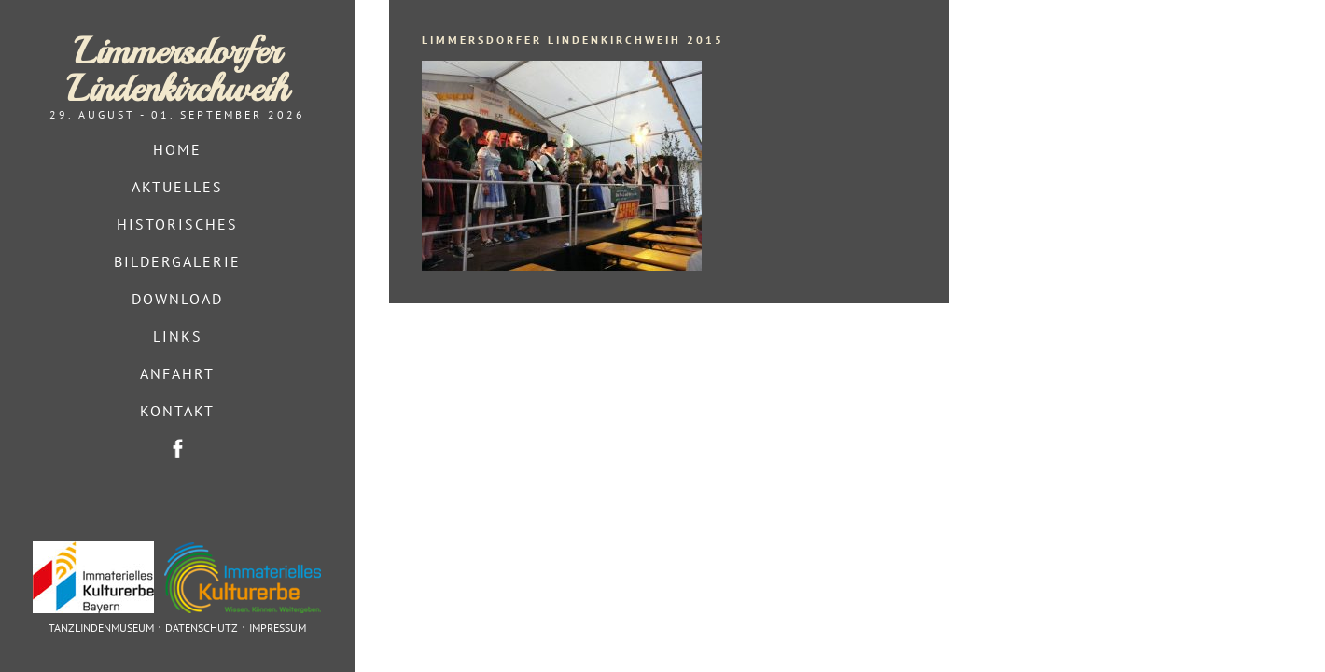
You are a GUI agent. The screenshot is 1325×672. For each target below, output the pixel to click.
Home (177, 149)
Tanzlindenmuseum (101, 628)
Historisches (177, 224)
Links (177, 336)
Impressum (277, 628)
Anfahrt (177, 373)
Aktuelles (177, 186)
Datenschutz (201, 628)
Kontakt (177, 410)
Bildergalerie (177, 261)
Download (177, 298)
